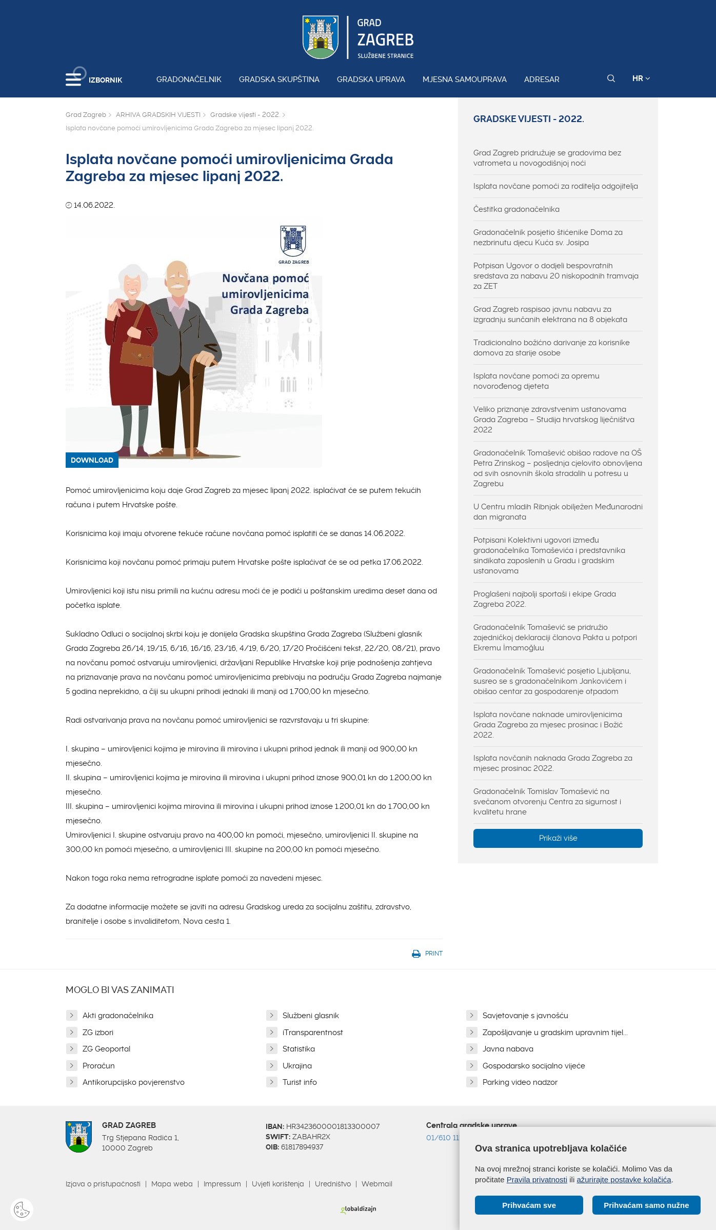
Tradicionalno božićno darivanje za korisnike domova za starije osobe (551, 348)
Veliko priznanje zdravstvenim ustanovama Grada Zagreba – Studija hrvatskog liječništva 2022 (553, 419)
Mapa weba (172, 1184)
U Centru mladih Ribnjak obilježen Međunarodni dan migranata (558, 512)
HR (641, 78)
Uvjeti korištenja (278, 1184)
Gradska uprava (371, 79)
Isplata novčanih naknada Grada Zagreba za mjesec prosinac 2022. (552, 763)
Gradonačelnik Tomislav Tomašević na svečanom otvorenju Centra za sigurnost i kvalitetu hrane (547, 802)
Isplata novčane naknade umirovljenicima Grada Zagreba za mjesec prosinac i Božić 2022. (548, 725)
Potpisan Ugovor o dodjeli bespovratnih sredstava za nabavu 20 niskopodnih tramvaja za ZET (556, 276)
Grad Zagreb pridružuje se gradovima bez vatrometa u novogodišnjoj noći (547, 158)
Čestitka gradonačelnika (516, 209)
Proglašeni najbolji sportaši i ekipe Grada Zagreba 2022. (544, 599)
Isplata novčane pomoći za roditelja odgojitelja (555, 186)
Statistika (299, 1049)
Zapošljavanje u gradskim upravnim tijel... (555, 1032)
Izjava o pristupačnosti (103, 1184)
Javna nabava (508, 1049)
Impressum (222, 1184)
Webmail (377, 1184)
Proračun (99, 1065)
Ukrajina (297, 1065)
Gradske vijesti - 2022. (245, 114)
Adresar (542, 79)
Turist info (300, 1082)
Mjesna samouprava (465, 79)
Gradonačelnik (189, 79)
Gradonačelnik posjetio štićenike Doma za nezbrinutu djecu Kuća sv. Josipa (548, 237)
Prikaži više (558, 838)
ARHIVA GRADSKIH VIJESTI (158, 114)
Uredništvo (333, 1184)
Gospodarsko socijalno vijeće (534, 1065)
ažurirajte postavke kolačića (623, 1179)
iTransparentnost (313, 1032)
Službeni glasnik (311, 1015)
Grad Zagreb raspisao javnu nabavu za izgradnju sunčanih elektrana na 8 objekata (550, 314)
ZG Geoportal (106, 1049)
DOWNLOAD (92, 460)
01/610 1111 (445, 1138)
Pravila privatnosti (537, 1179)
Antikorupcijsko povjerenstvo (134, 1082)
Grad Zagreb (86, 114)
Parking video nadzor (520, 1082)
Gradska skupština (279, 79)
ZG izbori (98, 1032)
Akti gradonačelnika (118, 1015)
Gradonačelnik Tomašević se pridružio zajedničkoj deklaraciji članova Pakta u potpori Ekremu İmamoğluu (555, 637)
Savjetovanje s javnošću (525, 1015)
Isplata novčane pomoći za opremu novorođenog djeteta (536, 381)
